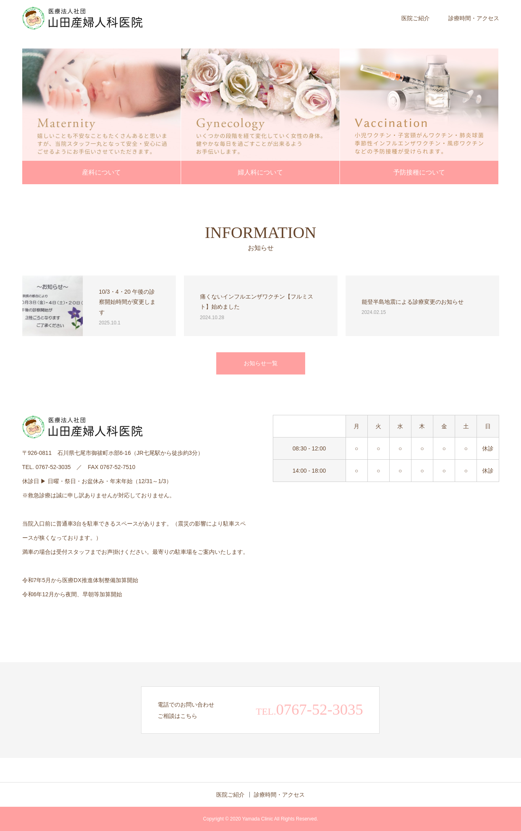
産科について (101, 172)
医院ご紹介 (415, 18)
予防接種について (419, 172)
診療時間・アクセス (473, 18)
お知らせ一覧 (261, 363)
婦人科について (260, 172)
